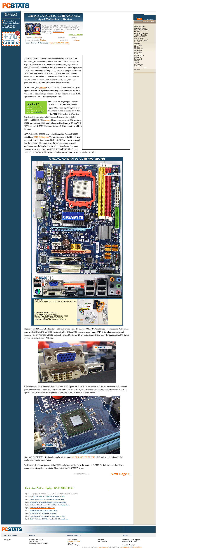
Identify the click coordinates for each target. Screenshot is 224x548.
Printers (136, 61)
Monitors (137, 47)
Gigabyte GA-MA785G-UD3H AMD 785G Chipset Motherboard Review (54, 17)
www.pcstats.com (103, 547)
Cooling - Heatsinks (140, 35)
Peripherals (137, 57)
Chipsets (137, 31)
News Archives (72, 540)
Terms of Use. (137, 547)
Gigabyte (42, 88)
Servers (136, 62)
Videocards (137, 66)
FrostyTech (7, 540)
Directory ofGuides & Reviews (11, 15)
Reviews (34, 43)
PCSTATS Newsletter (36, 540)
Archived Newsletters (9, 27)
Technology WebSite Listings (38, 543)
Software (137, 64)
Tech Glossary (33, 541)
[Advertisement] (106, 32)
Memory (137, 43)
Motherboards (43, 43)
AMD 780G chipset (41, 137)
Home (27, 43)
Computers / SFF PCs (141, 33)
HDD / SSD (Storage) (141, 40)
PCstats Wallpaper (73, 545)
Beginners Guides (10, 21)
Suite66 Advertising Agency (131, 540)
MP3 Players (138, 45)
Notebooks (137, 54)
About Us (101, 540)
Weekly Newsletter (10, 25)
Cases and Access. (140, 28)
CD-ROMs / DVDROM (141, 30)
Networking (138, 52)
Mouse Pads (138, 50)
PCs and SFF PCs (139, 55)
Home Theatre (138, 42)
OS (142, 64)
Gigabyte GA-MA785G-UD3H (59, 43)
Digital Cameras (139, 38)
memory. (47, 120)
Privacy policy (125, 547)
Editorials (137, 69)
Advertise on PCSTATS (129, 541)
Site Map (70, 543)
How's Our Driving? (128, 545)
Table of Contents (76, 35)
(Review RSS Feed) (74, 541)
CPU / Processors (139, 37)
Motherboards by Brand (11, 23)
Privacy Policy (102, 541)
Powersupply (138, 59)
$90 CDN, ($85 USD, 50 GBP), (83, 457)
